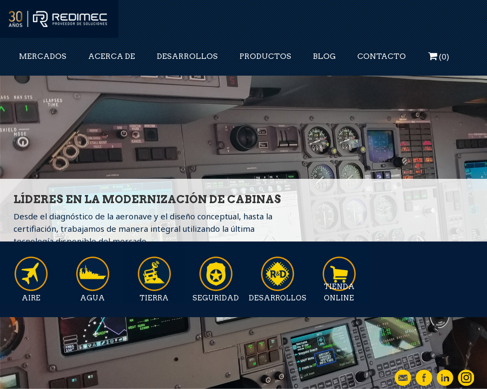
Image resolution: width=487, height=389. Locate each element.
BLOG (324, 56)
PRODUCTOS (265, 56)
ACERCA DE (111, 56)
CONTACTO (381, 56)
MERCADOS (42, 56)
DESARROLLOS (187, 56)
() (438, 56)
